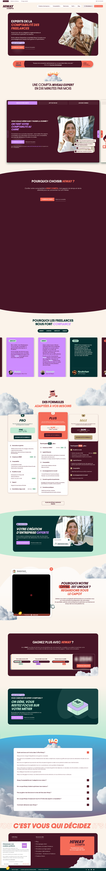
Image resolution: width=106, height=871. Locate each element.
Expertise (48, 330)
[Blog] (79, 6)
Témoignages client (41, 844)
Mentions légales (15, 869)
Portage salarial (24, 1)
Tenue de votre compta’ (22, 103)
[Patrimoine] (66, 6)
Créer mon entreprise (23, 542)
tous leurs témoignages (56, 65)
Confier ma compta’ (17, 47)
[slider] (21, 662)
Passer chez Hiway (17, 717)
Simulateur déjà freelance (43, 851)
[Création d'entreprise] (44, 6)
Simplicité (57, 330)
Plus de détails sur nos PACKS (53, 503)
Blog (37, 841)
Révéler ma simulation (84, 665)
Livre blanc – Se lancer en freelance (45, 853)
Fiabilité (65, 330)
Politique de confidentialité (43, 869)
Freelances (5, 1)
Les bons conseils (83, 103)
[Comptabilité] (56, 6)
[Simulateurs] (88, 6)
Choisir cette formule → (53, 435)
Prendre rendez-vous (36, 542)
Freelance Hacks (40, 856)
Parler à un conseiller (60, 199)
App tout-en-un (53, 103)
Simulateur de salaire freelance (44, 846)
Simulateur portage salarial (43, 848)
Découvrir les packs (30, 47)
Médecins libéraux (15, 1)
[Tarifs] (73, 6)
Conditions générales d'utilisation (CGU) (28, 869)
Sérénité (41, 330)
